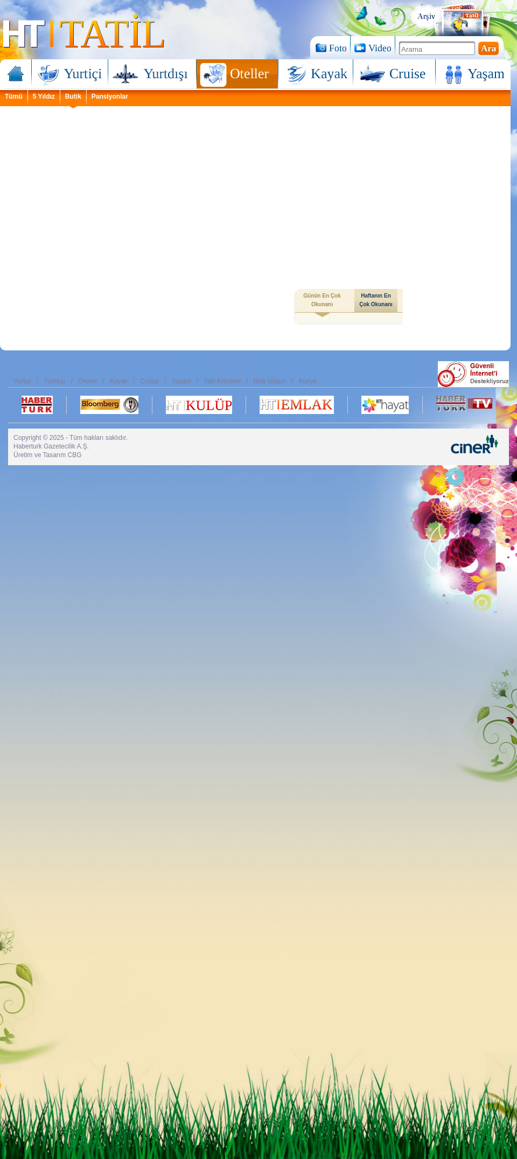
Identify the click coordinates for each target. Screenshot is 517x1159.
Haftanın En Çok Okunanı (376, 300)
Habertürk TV (464, 405)
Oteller (237, 74)
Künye (307, 381)
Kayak (315, 74)
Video (372, 47)
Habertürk (37, 405)
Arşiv (457, 19)
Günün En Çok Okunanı (321, 302)
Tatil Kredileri (222, 381)
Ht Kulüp (199, 405)
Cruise (394, 74)
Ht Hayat (385, 405)
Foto (330, 47)
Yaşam (471, 74)
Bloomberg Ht (109, 405)
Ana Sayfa (18, 74)
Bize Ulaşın (269, 381)
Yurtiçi (70, 74)
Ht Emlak (297, 405)
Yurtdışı (152, 74)
